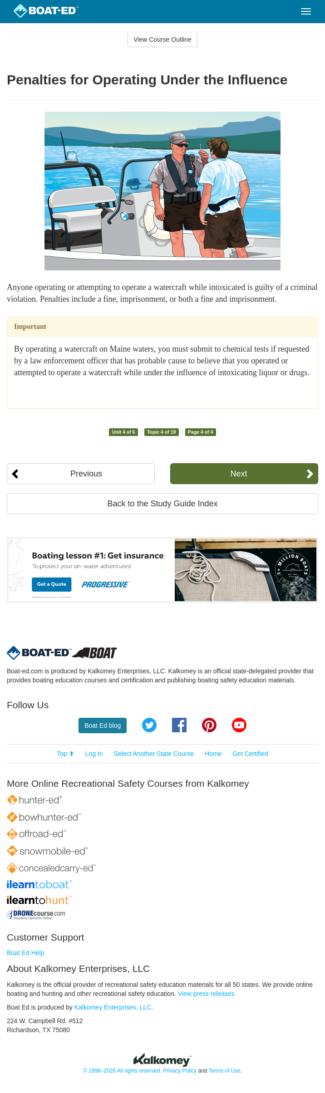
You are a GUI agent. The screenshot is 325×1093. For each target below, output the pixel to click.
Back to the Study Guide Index (162, 503)
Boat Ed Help (25, 952)
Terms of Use (224, 1071)
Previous (86, 473)
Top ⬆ (65, 753)
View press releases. (207, 993)
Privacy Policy (180, 1071)
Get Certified (250, 753)
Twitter (149, 725)
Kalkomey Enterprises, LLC (113, 1007)
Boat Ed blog (102, 725)
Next (239, 473)
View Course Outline (162, 39)
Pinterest (209, 725)
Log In (94, 753)
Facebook (179, 725)
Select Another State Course (153, 753)
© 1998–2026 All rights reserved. (122, 1071)
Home (213, 753)
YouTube (239, 725)
